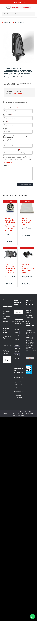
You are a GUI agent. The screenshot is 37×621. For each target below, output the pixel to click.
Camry (17, 348)
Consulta (6, 166)
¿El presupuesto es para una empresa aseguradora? (16, 136)
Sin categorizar (19, 93)
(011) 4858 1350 (6, 317)
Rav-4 (17, 351)
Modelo (6, 143)
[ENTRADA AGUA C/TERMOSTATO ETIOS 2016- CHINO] (27, 254)
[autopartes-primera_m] (18, 6)
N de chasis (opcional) (11, 150)
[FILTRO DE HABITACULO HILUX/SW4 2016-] (27, 207)
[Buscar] (4, 14)
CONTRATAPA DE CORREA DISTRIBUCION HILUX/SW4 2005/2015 (10, 268)
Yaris (16, 332)
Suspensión (18, 392)
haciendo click (8, 162)
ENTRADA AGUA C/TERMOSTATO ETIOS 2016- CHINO (28, 268)
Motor (17, 388)
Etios (17, 345)
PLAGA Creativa (18, 415)
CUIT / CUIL (7, 115)
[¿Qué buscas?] (18, 14)
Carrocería (18, 377)
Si (4, 140)
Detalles (10, 242)
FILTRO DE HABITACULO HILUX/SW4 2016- (26, 221)
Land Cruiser (17, 360)
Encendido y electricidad (18, 382)
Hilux (17, 329)
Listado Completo (18, 396)
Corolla (17, 336)
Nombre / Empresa (10, 108)
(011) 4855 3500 (6, 312)
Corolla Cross (17, 340)
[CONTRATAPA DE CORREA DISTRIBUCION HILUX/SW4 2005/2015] (10, 254)
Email (5, 122)
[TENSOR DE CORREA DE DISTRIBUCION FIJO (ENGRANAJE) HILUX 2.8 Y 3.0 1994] (10, 207)
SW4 (16, 355)
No (9, 140)
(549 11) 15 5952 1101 (7, 338)
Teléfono (6, 129)
